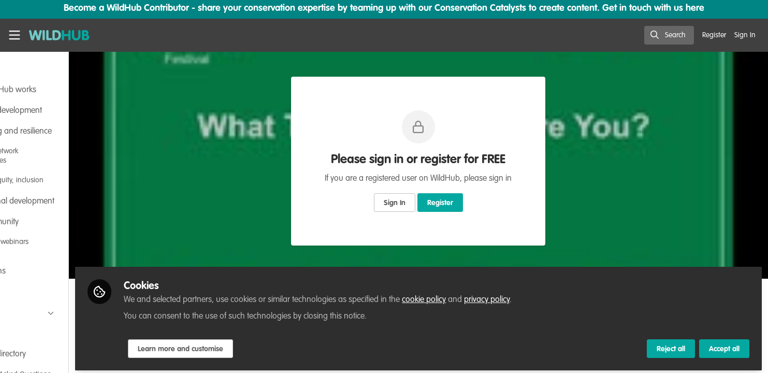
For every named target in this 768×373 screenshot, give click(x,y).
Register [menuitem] (714, 35)
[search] (669, 35)
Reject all (671, 345)
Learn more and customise (244, 345)
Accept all (724, 345)
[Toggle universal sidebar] (14, 35)
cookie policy (488, 296)
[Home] (59, 35)
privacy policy (550, 296)
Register (472, 203)
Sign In (427, 203)
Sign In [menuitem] (745, 35)
